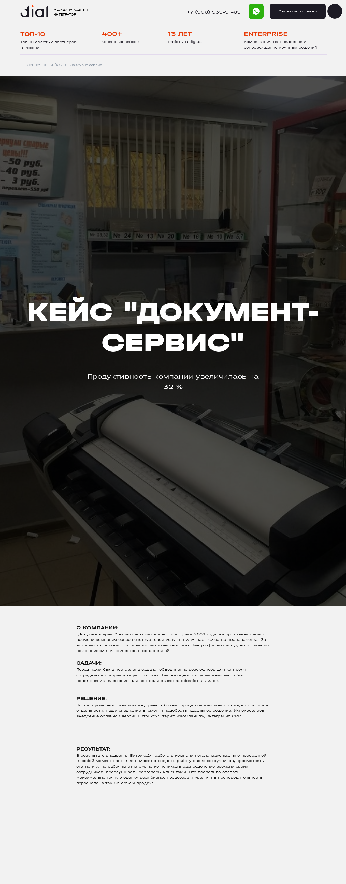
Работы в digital (185, 42)
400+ (112, 33)
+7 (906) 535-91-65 (213, 12)
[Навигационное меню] (334, 11)
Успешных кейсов (120, 42)
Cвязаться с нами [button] (297, 11)
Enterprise (265, 33)
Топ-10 (32, 34)
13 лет (180, 33)
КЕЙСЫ (56, 65)
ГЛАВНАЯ (33, 65)
